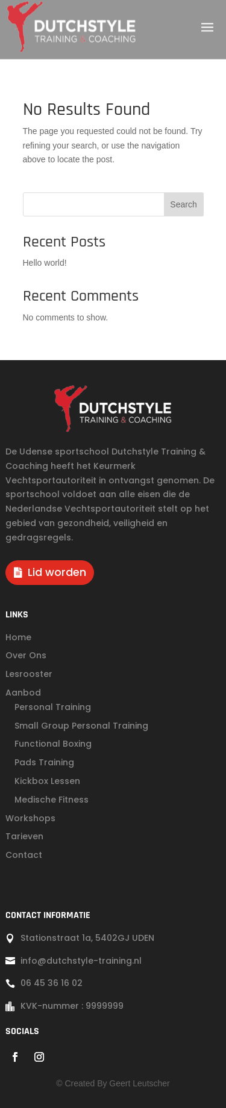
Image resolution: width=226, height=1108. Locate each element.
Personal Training (52, 707)
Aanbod (23, 693)
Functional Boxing (53, 744)
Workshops (30, 818)
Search (183, 204)
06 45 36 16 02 (51, 983)
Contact (23, 855)
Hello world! (45, 263)
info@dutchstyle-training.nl (81, 961)
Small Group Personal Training (81, 726)
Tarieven (24, 836)
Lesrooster (28, 674)
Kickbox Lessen (47, 781)
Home (18, 637)
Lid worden (57, 572)
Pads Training (44, 762)
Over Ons (25, 655)
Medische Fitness (51, 800)
